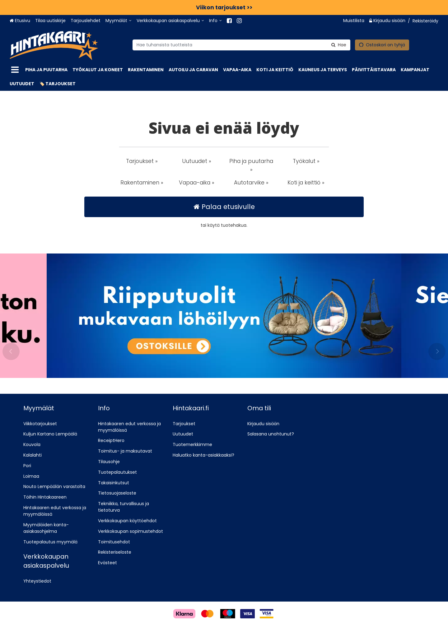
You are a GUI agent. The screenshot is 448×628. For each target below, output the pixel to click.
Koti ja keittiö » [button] (305, 182)
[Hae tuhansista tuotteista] (241, 44)
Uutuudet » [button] (196, 161)
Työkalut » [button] (306, 161)
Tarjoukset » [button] (142, 161)
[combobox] (241, 44)
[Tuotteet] (15, 70)
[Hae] (338, 44)
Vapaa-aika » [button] (196, 182)
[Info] (215, 20)
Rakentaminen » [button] (141, 182)
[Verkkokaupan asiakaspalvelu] (170, 20)
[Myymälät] (118, 20)
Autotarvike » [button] (251, 182)
